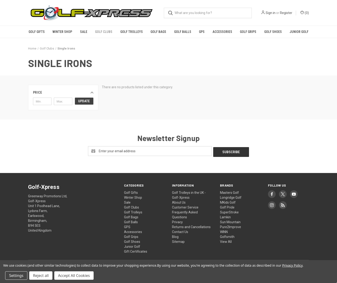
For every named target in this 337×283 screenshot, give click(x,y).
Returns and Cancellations (191, 226)
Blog (175, 236)
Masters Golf (229, 192)
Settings (16, 275)
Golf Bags (158, 32)
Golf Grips (248, 32)
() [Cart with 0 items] (304, 13)
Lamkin (225, 216)
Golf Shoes (273, 32)
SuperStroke (229, 211)
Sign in (270, 13)
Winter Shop (62, 32)
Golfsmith (227, 236)
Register (286, 13)
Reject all (41, 275)
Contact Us (180, 231)
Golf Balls (182, 32)
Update (84, 101)
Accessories (222, 32)
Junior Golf (298, 32)
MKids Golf (228, 201)
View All (226, 241)
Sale (83, 32)
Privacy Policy (292, 265)
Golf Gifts (37, 32)
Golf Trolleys (131, 32)
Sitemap (178, 241)
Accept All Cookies (74, 275)
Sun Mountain (230, 221)
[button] (63, 92)
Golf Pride (227, 206)
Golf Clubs (103, 32)
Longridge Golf (231, 196)
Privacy (177, 221)
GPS (202, 32)
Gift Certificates (135, 250)
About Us (179, 201)
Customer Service (185, 206)
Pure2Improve (230, 226)
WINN (224, 231)
